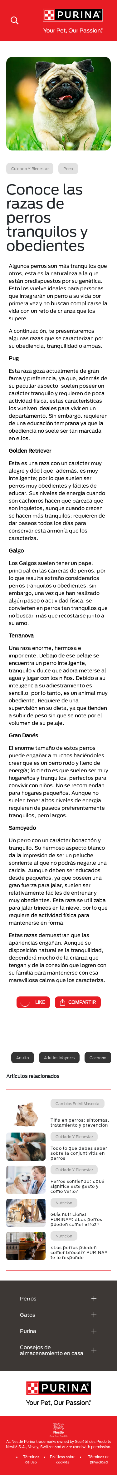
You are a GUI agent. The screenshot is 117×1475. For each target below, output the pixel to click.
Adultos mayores (59, 1057)
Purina (28, 1331)
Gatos (27, 1315)
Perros (28, 1298)
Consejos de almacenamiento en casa (51, 1350)
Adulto (22, 1057)
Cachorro (98, 1057)
